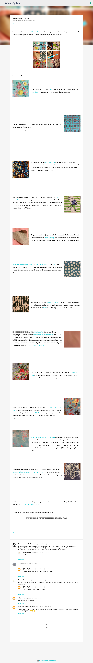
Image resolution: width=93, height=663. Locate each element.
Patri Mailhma (50, 162)
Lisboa (51, 89)
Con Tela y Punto (41, 264)
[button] (14, 24)
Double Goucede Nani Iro (39, 437)
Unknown (20, 598)
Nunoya (29, 124)
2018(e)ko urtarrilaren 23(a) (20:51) (37, 580)
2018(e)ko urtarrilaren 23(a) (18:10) (42, 544)
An (18, 563)
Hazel (45, 308)
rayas (54, 264)
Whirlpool (38, 413)
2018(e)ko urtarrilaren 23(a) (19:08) (28, 563)
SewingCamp (50, 237)
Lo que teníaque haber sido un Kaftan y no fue (28, 472)
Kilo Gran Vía (38, 332)
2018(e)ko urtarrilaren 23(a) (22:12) (40, 552)
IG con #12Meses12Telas (31, 504)
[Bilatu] (91, 3)
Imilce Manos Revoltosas (26, 606)
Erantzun (21, 560)
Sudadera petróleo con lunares (23, 264)
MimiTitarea (35, 92)
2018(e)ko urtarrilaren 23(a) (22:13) (40, 568)
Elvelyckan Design (53, 302)
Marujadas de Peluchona (25, 544)
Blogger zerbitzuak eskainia (46, 660)
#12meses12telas (36, 32)
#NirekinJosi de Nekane (35, 345)
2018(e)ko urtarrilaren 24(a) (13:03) (32, 598)
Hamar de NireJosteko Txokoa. (43, 335)
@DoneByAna (12, 3)
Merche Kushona (23, 580)
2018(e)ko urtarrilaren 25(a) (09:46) (42, 606)
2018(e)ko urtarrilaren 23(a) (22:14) (40, 587)
